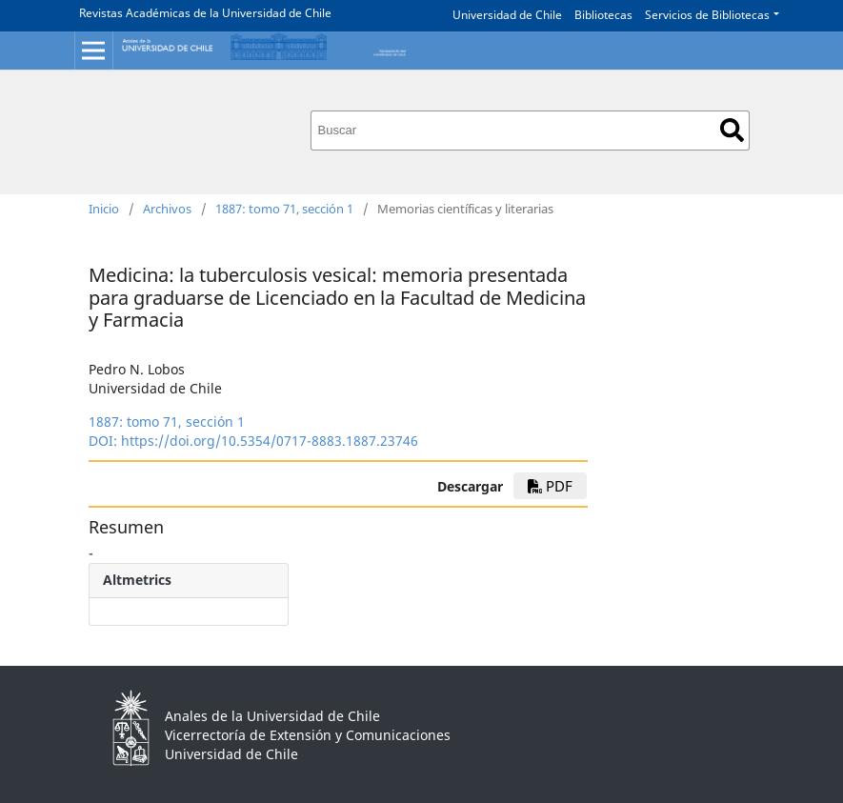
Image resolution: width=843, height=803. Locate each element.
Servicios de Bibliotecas (707, 15)
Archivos (167, 208)
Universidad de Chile (507, 15)
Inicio (104, 208)
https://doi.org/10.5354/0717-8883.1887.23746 (269, 441)
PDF (550, 485)
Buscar (732, 130)
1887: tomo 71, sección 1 (284, 208)
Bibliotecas (603, 15)
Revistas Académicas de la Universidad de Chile (205, 13)
